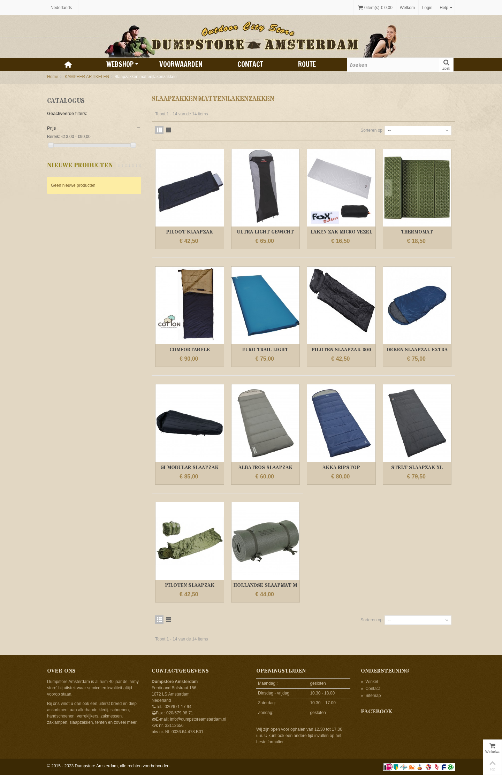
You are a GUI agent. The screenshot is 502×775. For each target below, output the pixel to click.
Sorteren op (371, 130)
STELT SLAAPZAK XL (417, 467)
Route (307, 64)
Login (427, 7)
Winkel (369, 681)
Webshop (122, 64)
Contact (250, 64)
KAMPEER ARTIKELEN (86, 76)
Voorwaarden (181, 64)
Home (52, 76)
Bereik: (53, 136)
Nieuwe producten (80, 165)
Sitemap (371, 695)
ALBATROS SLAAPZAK (265, 467)
